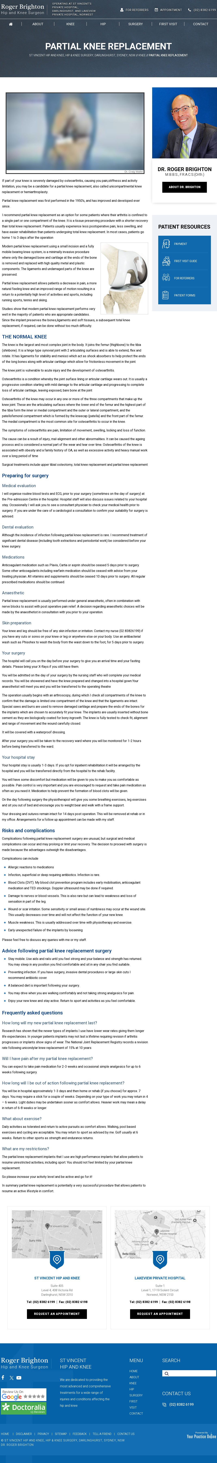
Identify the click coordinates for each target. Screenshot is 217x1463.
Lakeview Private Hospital (160, 1278)
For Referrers (137, 10)
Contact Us (126, 1434)
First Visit (168, 24)
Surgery (135, 24)
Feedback (80, 1434)
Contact (200, 24)
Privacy (43, 1434)
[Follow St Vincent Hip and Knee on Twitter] (11, 1379)
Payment (174, 244)
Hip (103, 24)
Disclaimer (24, 1434)
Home (11, 24)
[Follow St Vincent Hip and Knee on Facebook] (4, 1379)
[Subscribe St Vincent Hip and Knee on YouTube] (19, 1379)
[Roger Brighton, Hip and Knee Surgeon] (24, 9)
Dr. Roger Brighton (17, 1445)
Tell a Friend (102, 1434)
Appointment (171, 10)
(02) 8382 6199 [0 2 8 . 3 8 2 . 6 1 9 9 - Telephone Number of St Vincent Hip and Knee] (205, 10)
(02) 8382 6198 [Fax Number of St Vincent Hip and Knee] (76, 1302)
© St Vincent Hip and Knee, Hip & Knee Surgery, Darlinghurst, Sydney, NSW (63, 1440)
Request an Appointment (57, 1314)
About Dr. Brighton (184, 187)
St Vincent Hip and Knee (57, 1278)
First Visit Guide (179, 261)
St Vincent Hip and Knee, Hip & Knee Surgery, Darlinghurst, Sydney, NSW (82, 55)
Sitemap (61, 1434)
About (37, 24)
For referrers (178, 278)
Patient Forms (178, 295)
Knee (70, 24)
